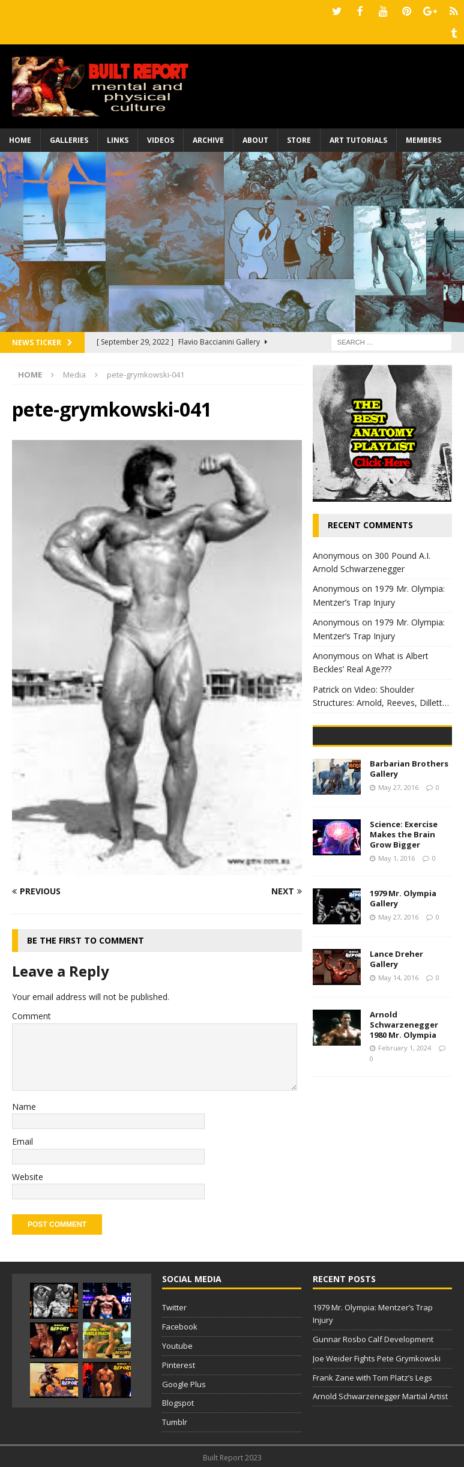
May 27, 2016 (398, 876)
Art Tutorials (358, 138)
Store (299, 138)
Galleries (69, 138)
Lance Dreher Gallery (396, 1047)
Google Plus (184, 1381)
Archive (208, 138)
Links (117, 138)
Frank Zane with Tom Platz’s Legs (372, 1375)
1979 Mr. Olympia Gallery (403, 987)
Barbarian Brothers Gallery (409, 857)
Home (20, 138)
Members (423, 138)
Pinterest (178, 1362)
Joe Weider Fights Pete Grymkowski (377, 1356)
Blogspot (178, 1400)
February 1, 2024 (404, 1136)
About (255, 138)
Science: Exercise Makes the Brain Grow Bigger (404, 923)
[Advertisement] (232, 239)
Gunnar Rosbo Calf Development (373, 1336)
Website (27, 1174)
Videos (160, 138)
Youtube (177, 1343)
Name (24, 1104)
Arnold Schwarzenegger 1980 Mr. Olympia (404, 1113)
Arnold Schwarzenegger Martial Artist (380, 1393)
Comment (31, 1013)
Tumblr (174, 1419)
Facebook (179, 1324)
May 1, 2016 (396, 946)
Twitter (174, 1305)
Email (22, 1139)
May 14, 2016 (398, 1065)
